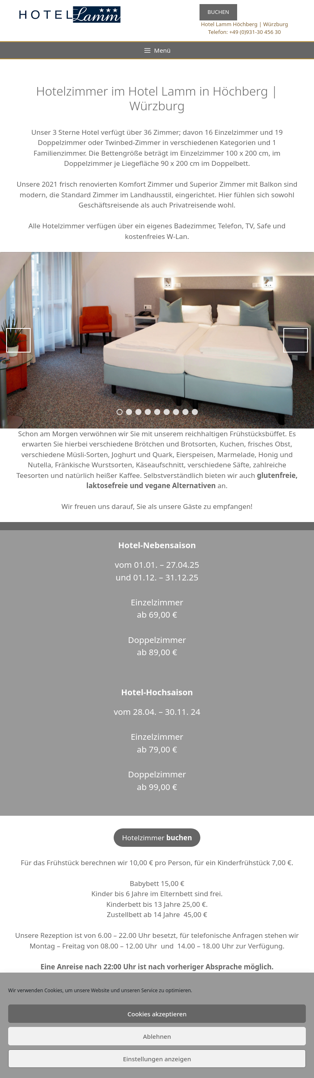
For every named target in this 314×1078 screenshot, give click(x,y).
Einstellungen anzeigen (157, 1059)
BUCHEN (218, 12)
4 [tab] (148, 412)
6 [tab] (167, 412)
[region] (157, 340)
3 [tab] (138, 412)
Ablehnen (157, 1036)
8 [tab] (185, 412)
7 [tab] (176, 412)
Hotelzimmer (157, 837)
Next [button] (295, 340)
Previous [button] (18, 340)
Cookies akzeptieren (157, 1014)
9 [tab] (195, 412)
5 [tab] (157, 412)
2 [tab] (129, 412)
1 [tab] (120, 412)
